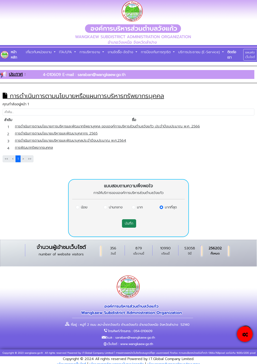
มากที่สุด (171, 207)
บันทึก (129, 223)
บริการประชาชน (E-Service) (199, 52)
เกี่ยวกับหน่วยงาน (39, 52)
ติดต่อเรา (231, 54)
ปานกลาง (116, 207)
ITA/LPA (66, 52)
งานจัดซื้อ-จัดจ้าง (121, 52)
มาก (140, 207)
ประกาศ (16, 74)
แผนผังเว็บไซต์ (250, 54)
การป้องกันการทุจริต (156, 52)
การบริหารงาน (90, 52)
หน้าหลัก (14, 54)
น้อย (84, 207)
